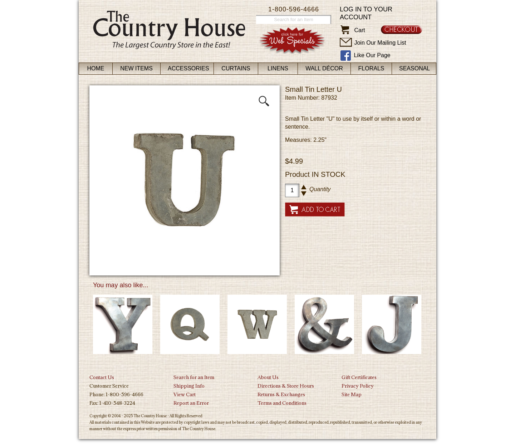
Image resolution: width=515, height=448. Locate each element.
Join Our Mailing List (380, 43)
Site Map (352, 394)
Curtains (235, 68)
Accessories (188, 68)
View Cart (184, 394)
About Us (268, 377)
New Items (136, 68)
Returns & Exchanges (281, 394)
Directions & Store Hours (286, 386)
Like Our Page (372, 55)
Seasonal (414, 68)
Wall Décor (324, 68)
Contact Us (101, 377)
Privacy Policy (358, 386)
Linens (278, 68)
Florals (371, 68)
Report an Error (191, 403)
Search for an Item (193, 377)
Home (95, 68)
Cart (359, 30)
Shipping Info (189, 386)
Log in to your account (366, 13)
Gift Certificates (359, 377)
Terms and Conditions (282, 403)
